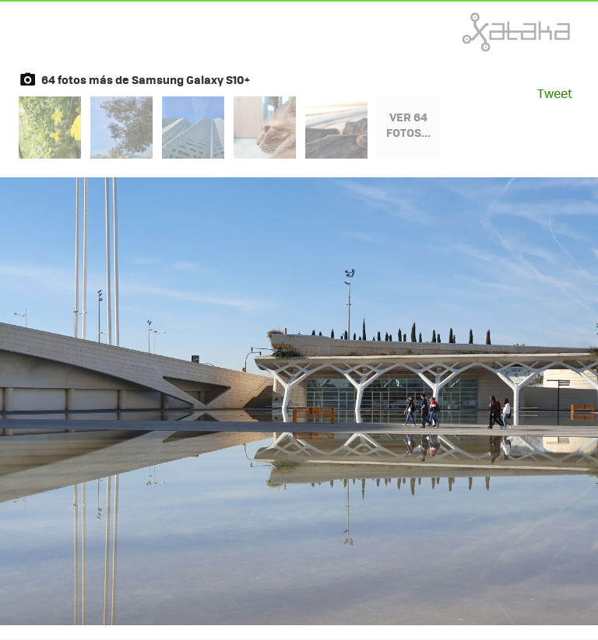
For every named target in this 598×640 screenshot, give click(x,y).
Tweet (554, 93)
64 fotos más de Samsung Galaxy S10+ (145, 79)
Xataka (482, 32)
